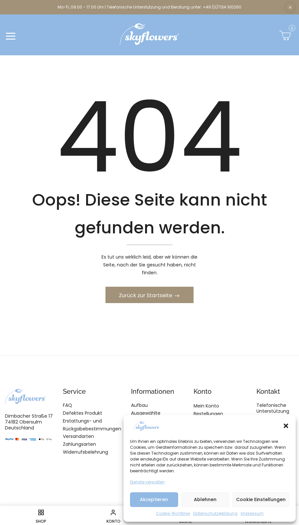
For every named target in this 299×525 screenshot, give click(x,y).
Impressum (252, 513)
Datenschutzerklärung (215, 513)
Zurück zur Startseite (146, 295)
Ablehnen (205, 499)
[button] (286, 426)
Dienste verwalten (147, 482)
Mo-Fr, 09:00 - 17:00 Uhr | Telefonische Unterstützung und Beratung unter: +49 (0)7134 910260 (149, 7)
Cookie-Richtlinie (173, 513)
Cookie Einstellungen (261, 499)
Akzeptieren (154, 499)
